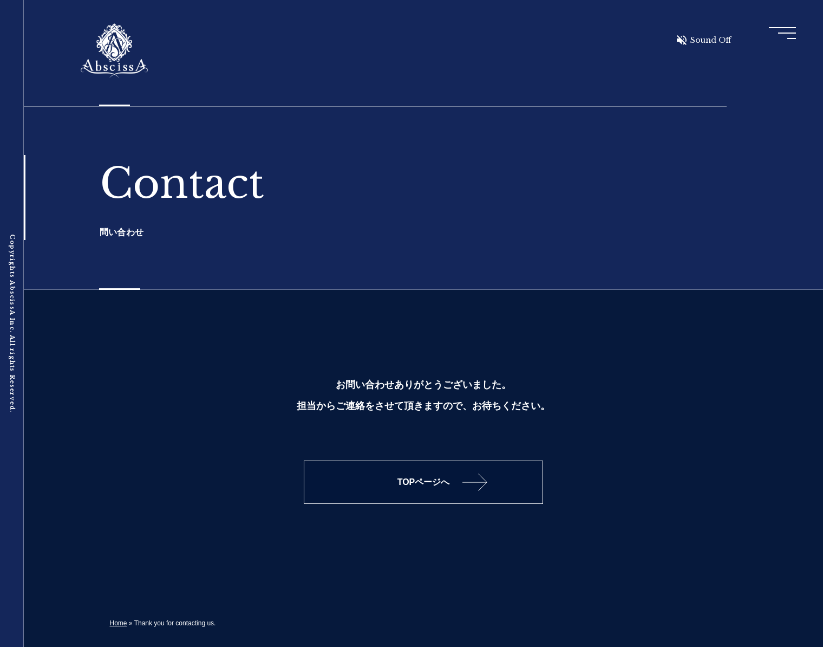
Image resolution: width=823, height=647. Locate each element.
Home (118, 623)
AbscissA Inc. (114, 51)
